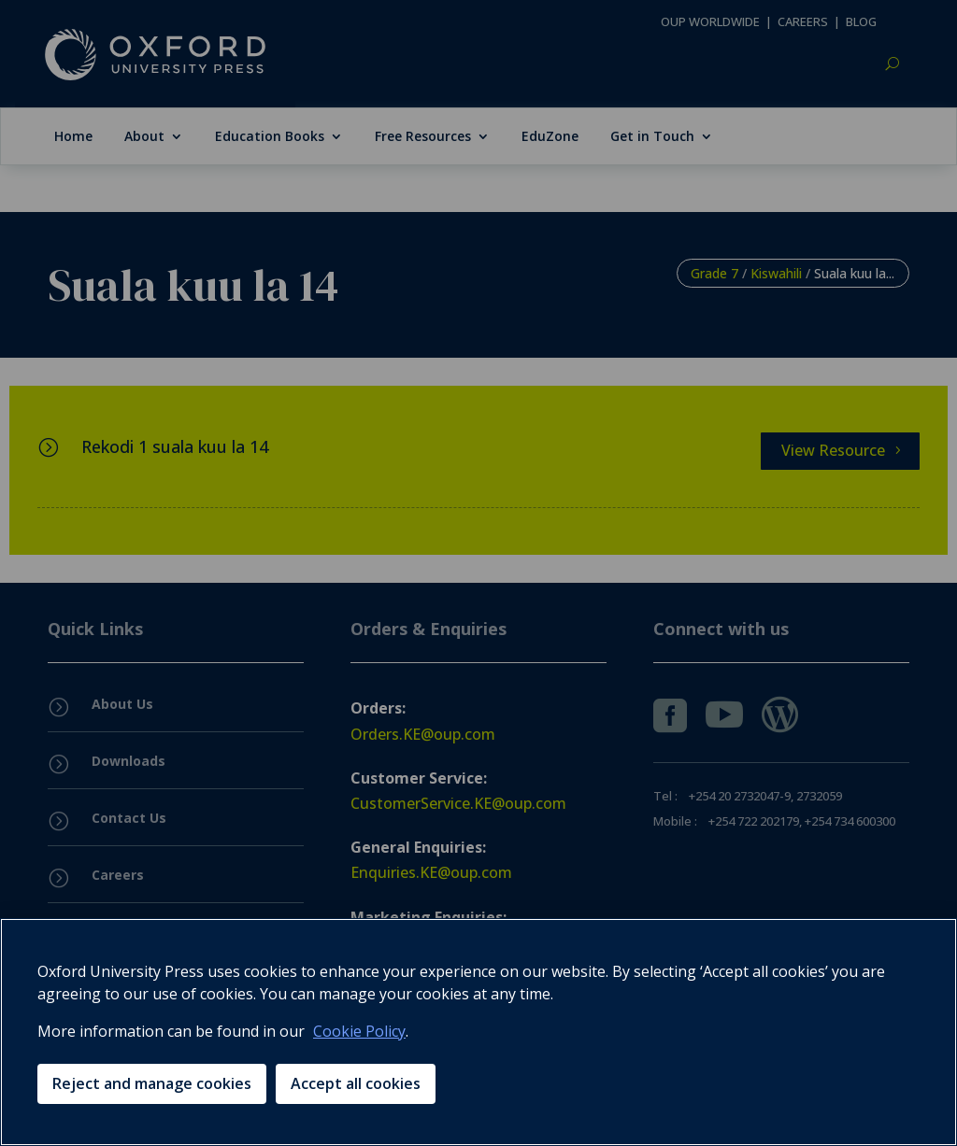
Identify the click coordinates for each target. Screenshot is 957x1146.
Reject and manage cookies (151, 1083)
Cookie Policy (359, 1031)
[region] (478, 1032)
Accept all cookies (356, 1083)
